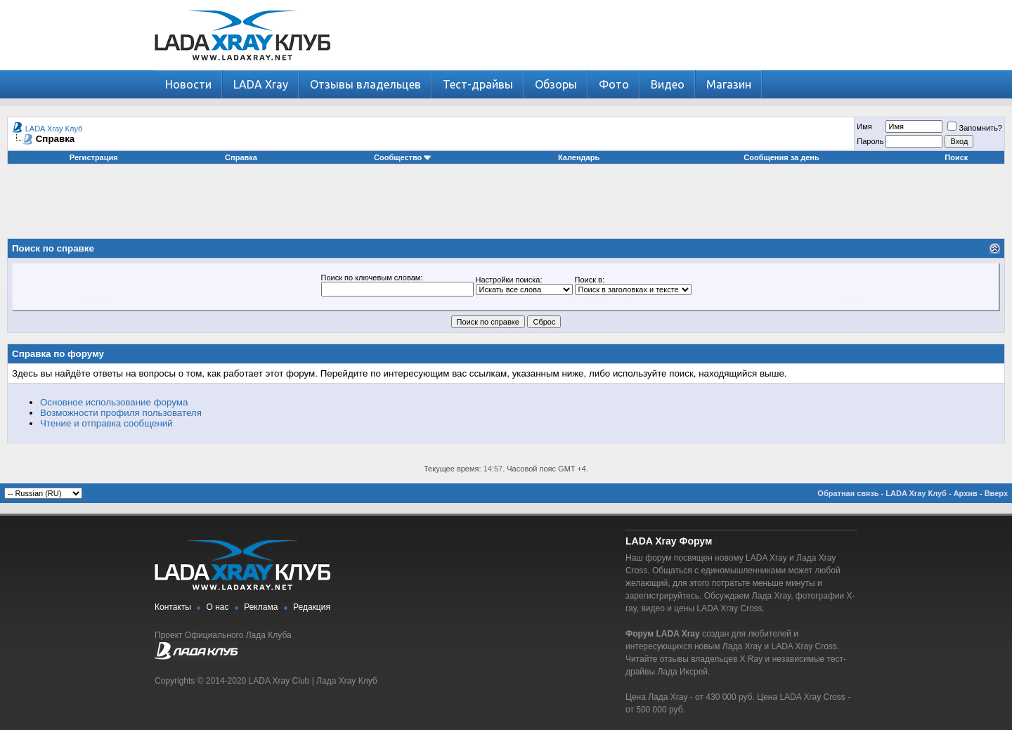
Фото (614, 84)
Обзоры (556, 84)
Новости (188, 84)
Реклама (261, 607)
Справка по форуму (58, 353)
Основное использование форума (114, 402)
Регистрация (94, 157)
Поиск (956, 157)
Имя (864, 126)
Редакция (311, 607)
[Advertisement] (506, 206)
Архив (966, 493)
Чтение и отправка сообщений (106, 423)
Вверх (996, 493)
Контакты (173, 607)
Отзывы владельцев (365, 84)
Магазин (728, 84)
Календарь (578, 157)
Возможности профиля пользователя (121, 413)
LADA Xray (260, 84)
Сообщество (403, 157)
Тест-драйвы (478, 84)
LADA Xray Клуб (54, 128)
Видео (668, 84)
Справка (241, 157)
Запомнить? (974, 128)
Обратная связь (847, 493)
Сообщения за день (781, 157)
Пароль (870, 141)
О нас (218, 607)
